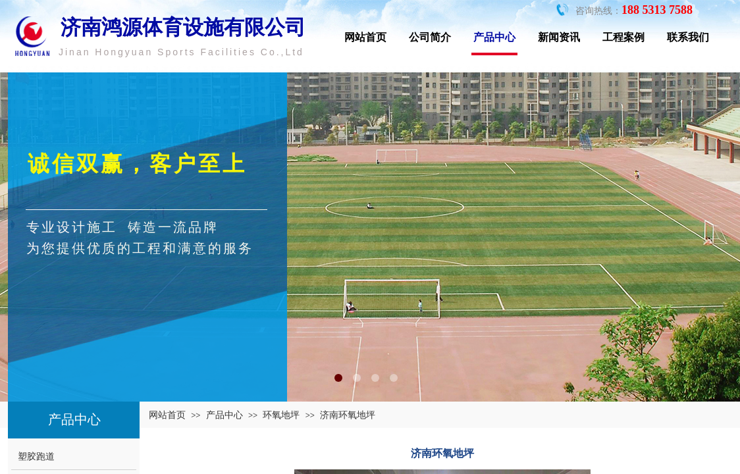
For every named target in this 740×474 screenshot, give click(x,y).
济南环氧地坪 (347, 414)
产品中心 (494, 37)
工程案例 (623, 37)
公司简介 (430, 37)
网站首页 (365, 37)
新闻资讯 (559, 37)
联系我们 (688, 37)
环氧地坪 (281, 414)
